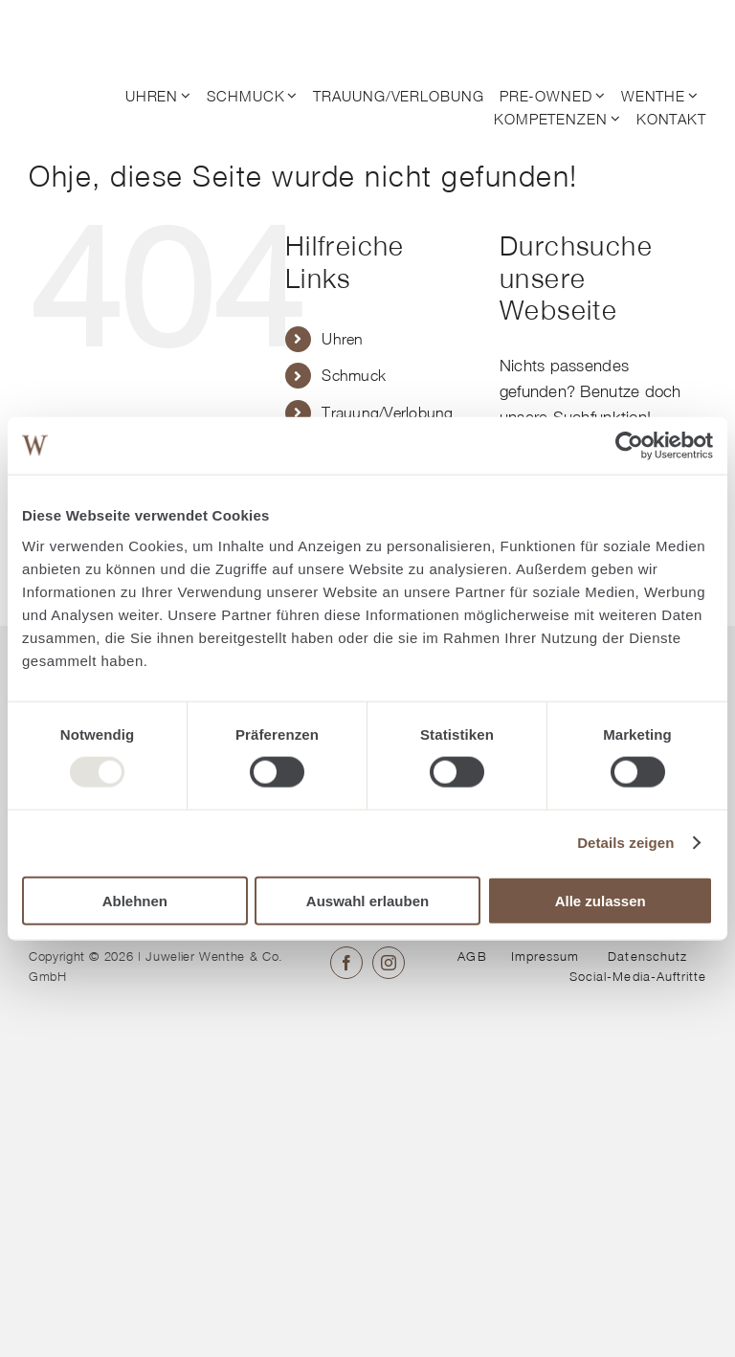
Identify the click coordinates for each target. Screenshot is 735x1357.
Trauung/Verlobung (387, 412)
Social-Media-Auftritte (637, 976)
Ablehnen (134, 900)
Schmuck (354, 375)
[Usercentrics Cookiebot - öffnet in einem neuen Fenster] (629, 446)
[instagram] (388, 962)
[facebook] (346, 962)
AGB (471, 956)
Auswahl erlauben (367, 900)
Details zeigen (625, 842)
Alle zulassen (600, 900)
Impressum (545, 956)
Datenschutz (647, 956)
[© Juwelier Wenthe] (103, 26)
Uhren (342, 338)
